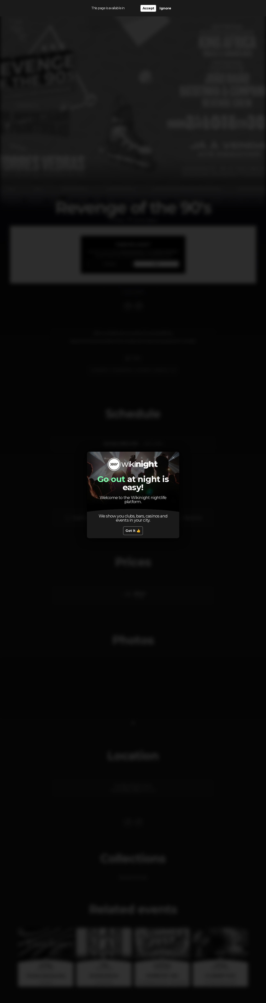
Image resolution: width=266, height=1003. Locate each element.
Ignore (165, 8)
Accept (148, 8)
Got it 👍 (133, 531)
